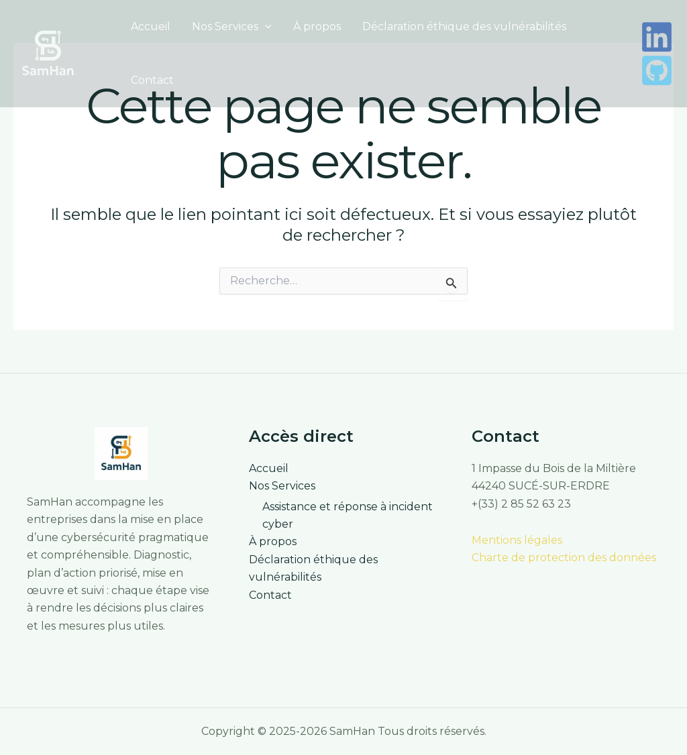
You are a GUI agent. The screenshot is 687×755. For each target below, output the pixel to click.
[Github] (657, 70)
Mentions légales (517, 540)
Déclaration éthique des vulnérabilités (464, 26)
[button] (265, 27)
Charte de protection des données (564, 557)
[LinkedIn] (657, 37)
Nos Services (232, 27)
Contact (152, 80)
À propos (317, 26)
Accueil (150, 26)
